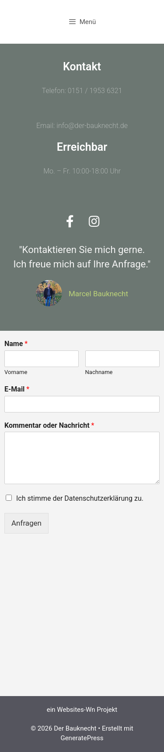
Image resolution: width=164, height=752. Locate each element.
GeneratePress (81, 738)
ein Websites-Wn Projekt (82, 710)
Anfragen (26, 523)
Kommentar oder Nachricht (49, 425)
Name (16, 344)
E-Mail (16, 389)
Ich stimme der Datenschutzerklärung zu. (79, 498)
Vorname (15, 372)
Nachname (99, 372)
